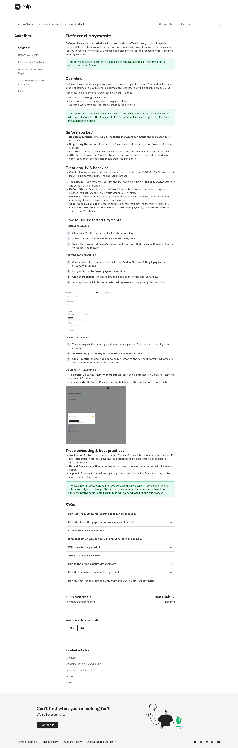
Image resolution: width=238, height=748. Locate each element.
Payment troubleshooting (80, 670)
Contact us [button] (47, 725)
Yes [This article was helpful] (71, 628)
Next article (163, 596)
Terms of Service (27, 742)
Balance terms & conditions (143, 486)
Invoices (70, 682)
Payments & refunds (74, 24)
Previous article (80, 596)
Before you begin (28, 55)
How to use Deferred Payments (30, 71)
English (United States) (101, 742)
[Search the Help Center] (190, 24)
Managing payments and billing (83, 664)
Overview (24, 48)
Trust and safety (72, 742)
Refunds (70, 658)
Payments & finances (49, 24)
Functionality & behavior (32, 62)
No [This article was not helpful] (83, 628)
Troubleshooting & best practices (32, 82)
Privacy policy (50, 742)
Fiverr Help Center (24, 24)
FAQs (21, 91)
